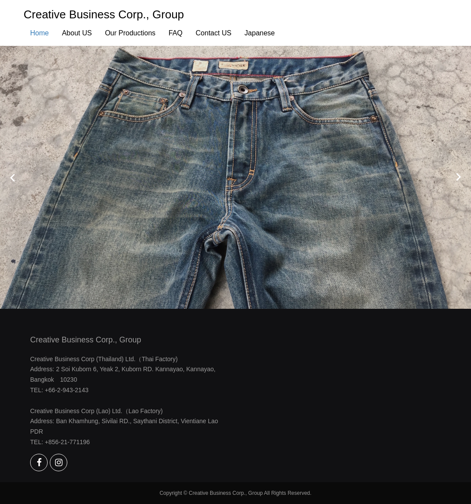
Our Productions (130, 33)
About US (77, 33)
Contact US (214, 33)
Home (39, 33)
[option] (235, 177)
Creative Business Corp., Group (104, 14)
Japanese (260, 33)
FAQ (176, 33)
